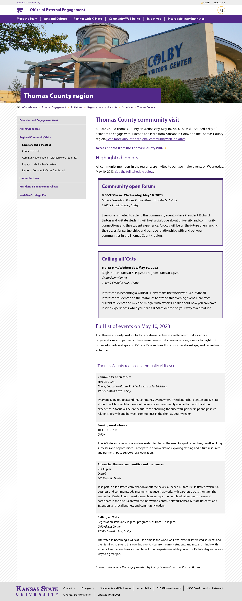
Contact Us (69, 588)
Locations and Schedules (36, 144)
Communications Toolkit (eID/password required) (49, 157)
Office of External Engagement (57, 9)
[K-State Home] (20, 10)
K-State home (27, 107)
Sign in (206, 2)
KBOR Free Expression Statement (205, 588)
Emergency (88, 588)
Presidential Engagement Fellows (38, 186)
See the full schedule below (134, 171)
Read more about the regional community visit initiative (145, 139)
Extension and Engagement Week (38, 120)
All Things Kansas (29, 128)
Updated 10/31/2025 (109, 594)
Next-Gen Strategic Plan (33, 195)
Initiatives (76, 107)
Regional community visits (102, 107)
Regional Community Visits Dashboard (43, 170)
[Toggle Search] (221, 10)
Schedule (127, 107)
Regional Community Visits (35, 137)
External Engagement (54, 107)
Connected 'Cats (31, 151)
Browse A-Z (219, 2)
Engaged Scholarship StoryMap (39, 164)
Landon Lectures (29, 178)
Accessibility (144, 588)
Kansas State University (28, 2)
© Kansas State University (77, 594)
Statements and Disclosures (115, 588)
